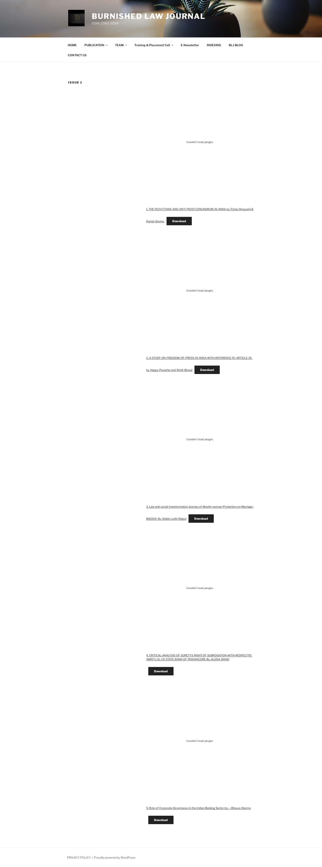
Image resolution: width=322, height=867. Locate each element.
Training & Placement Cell (154, 45)
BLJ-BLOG (236, 45)
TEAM (121, 45)
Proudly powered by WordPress (114, 857)
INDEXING (214, 45)
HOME (72, 45)
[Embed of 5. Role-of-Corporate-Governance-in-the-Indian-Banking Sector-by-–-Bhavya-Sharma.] (200, 740)
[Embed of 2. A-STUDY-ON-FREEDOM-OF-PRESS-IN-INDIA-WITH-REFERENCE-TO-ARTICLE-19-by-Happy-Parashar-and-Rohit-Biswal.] (200, 290)
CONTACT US (77, 55)
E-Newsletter (190, 45)
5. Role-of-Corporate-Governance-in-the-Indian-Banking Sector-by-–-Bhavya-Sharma (198, 808)
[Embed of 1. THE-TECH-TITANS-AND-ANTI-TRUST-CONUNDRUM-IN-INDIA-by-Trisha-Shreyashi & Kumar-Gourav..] (200, 142)
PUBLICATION (96, 45)
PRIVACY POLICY (79, 857)
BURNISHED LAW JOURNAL (148, 16)
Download (179, 221)
